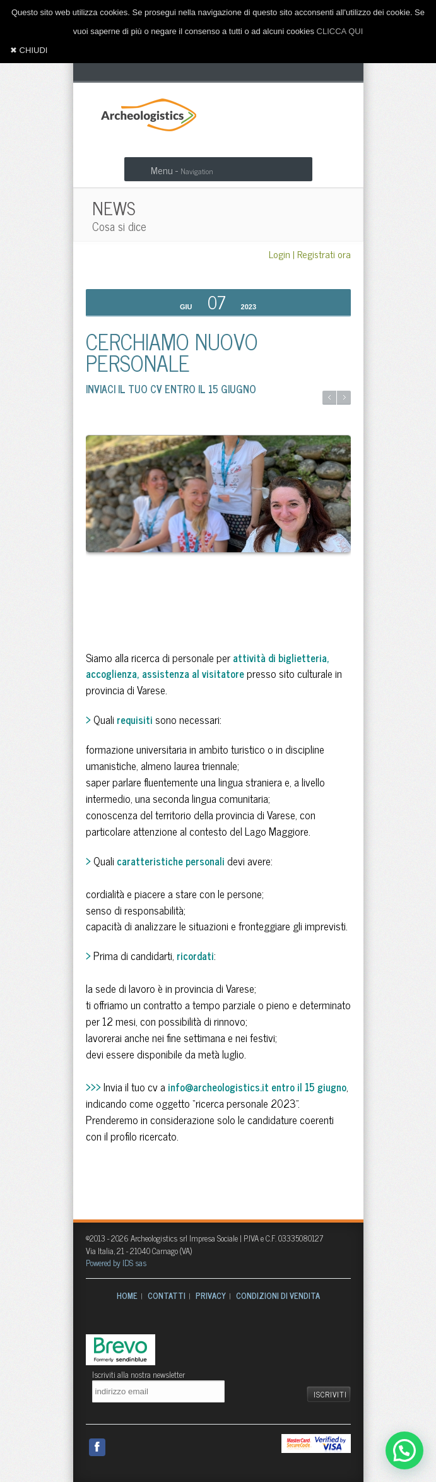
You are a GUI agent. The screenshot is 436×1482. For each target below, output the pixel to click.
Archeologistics (144, 113)
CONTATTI (167, 1295)
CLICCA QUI (340, 31)
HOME (127, 1295)
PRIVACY (211, 1295)
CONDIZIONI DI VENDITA (278, 1295)
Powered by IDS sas (116, 1262)
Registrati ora (324, 254)
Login (279, 254)
